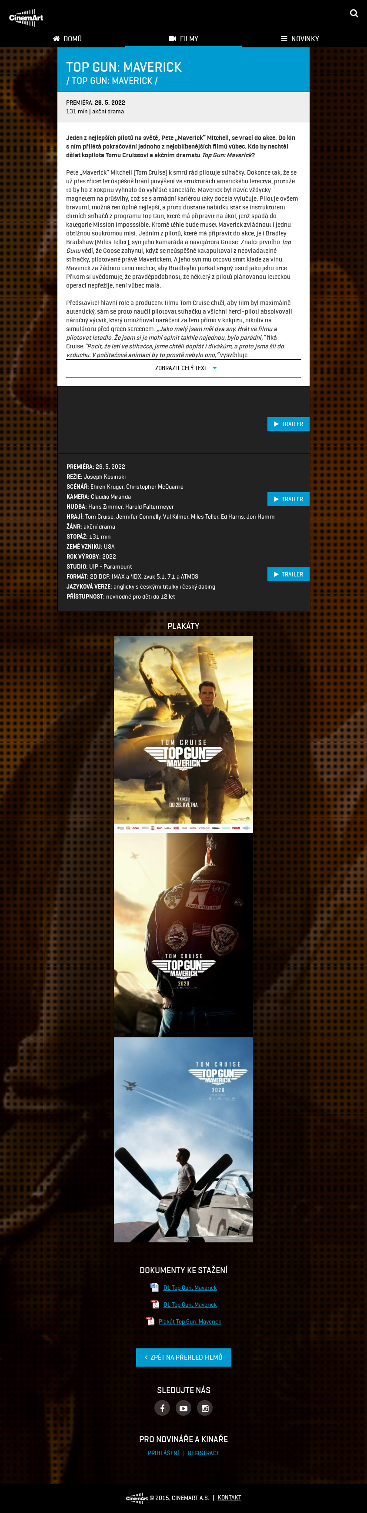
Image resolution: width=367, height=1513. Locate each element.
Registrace (204, 1453)
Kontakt (229, 1497)
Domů (67, 38)
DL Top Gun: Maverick (183, 1287)
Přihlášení (164, 1453)
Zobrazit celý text (186, 368)
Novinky (300, 38)
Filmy (183, 38)
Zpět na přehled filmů (184, 1357)
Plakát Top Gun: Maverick (183, 1321)
